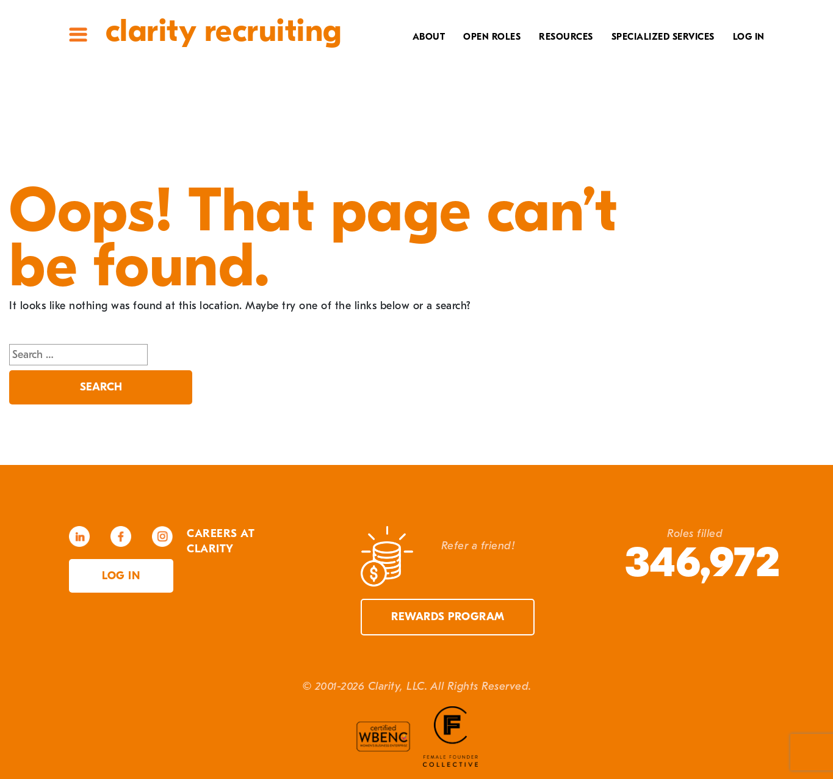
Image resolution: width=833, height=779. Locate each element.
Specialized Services (663, 36)
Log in (121, 575)
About (429, 36)
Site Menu (78, 34)
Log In (749, 36)
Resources (566, 36)
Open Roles (492, 36)
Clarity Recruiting (224, 30)
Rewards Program (448, 616)
